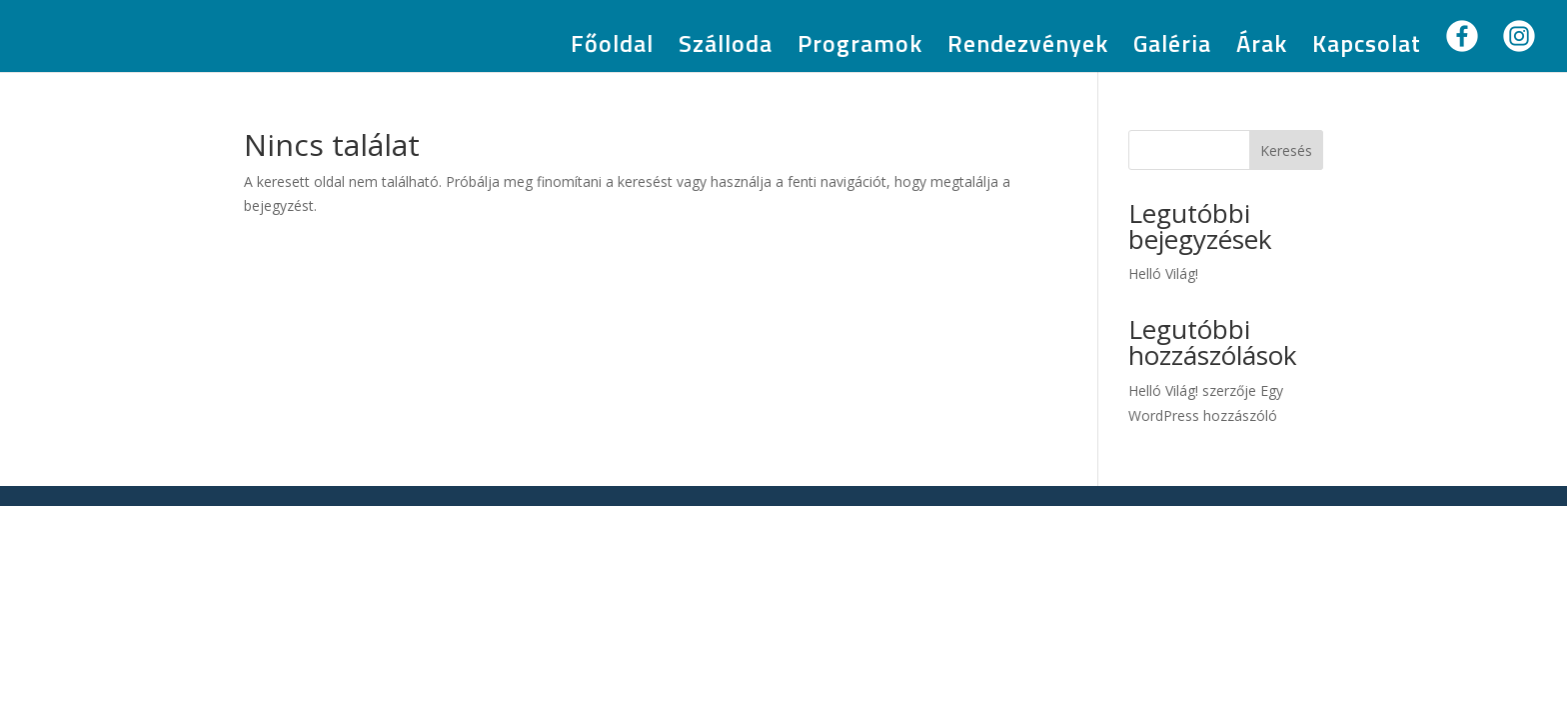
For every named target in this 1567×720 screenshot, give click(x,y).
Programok (859, 48)
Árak (1261, 48)
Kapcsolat (1366, 48)
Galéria (1172, 48)
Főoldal (612, 48)
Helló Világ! (1163, 273)
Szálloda (726, 48)
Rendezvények (1027, 48)
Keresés (1286, 150)
